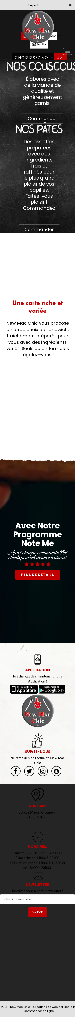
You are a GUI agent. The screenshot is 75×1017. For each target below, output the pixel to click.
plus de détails (37, 574)
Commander (42, 118)
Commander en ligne (39, 1011)
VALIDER (37, 912)
